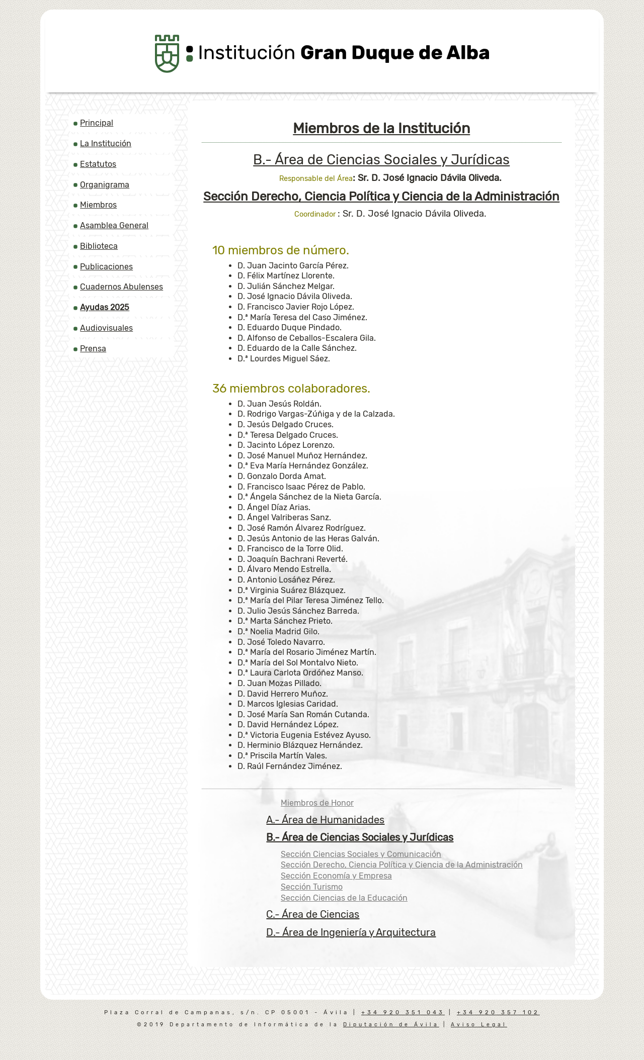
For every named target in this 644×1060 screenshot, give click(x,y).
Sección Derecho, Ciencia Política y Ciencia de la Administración (402, 865)
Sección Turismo (312, 887)
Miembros (98, 205)
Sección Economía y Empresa (336, 876)
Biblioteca (99, 246)
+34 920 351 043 (403, 1012)
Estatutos (98, 164)
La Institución (105, 143)
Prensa (93, 348)
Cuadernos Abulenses (121, 287)
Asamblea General (114, 225)
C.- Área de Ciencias (312, 914)
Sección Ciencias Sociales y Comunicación (361, 854)
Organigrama (104, 184)
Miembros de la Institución (381, 128)
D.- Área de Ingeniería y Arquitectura (351, 932)
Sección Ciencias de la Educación (344, 898)
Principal (96, 123)
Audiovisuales (106, 328)
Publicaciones (106, 266)
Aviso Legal (479, 1024)
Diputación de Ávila (391, 1024)
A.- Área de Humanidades (325, 820)
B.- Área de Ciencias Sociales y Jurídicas (381, 160)
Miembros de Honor (317, 803)
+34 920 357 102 (498, 1012)
